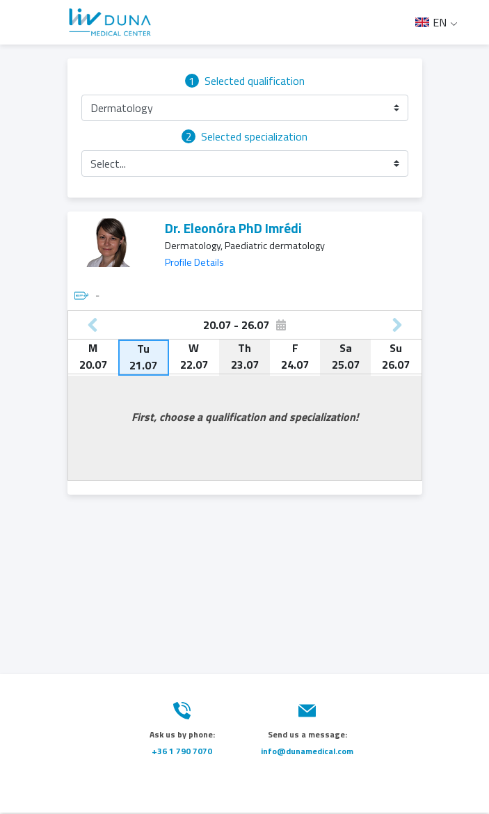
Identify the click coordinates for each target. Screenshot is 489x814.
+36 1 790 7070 (182, 751)
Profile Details (194, 262)
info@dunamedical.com (307, 751)
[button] (244, 108)
